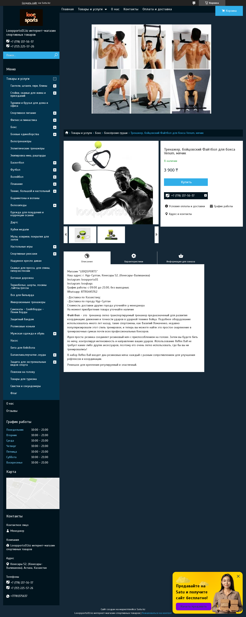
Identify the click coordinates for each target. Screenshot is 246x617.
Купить (186, 182)
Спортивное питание (23, 113)
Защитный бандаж (22, 319)
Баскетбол (17, 162)
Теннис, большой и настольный (30, 191)
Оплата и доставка (157, 9)
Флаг (13, 393)
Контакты (131, 9)
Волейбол (16, 177)
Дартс (14, 222)
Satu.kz (141, 609)
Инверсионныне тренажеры (27, 302)
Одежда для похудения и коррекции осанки (27, 214)
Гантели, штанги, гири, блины (28, 86)
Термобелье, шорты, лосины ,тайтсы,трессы (28, 286)
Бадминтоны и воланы (24, 198)
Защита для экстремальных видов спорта (28, 363)
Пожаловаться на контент (157, 613)
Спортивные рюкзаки (23, 253)
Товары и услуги (90, 9)
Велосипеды (18, 205)
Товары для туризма (23, 379)
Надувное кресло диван (26, 261)
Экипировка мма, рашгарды (28, 155)
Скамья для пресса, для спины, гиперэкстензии (30, 269)
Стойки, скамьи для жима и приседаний (28, 94)
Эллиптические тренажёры (27, 148)
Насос (14, 340)
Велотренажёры (20, 141)
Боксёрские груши (115, 133)
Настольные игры (21, 246)
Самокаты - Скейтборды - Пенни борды (27, 310)
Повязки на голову (22, 372)
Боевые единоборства (24, 134)
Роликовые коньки (22, 326)
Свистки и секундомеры (25, 386)
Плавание (16, 184)
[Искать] (55, 55)
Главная (68, 9)
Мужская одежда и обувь (27, 333)
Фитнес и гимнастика (23, 120)
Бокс (98, 133)
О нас (115, 9)
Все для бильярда (22, 295)
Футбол (15, 169)
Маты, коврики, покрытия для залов (29, 238)
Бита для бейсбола (22, 347)
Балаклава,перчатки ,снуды (28, 355)
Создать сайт (29, 2)
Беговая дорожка (22, 278)
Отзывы (12, 411)
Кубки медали (19, 229)
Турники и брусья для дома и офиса (29, 104)
